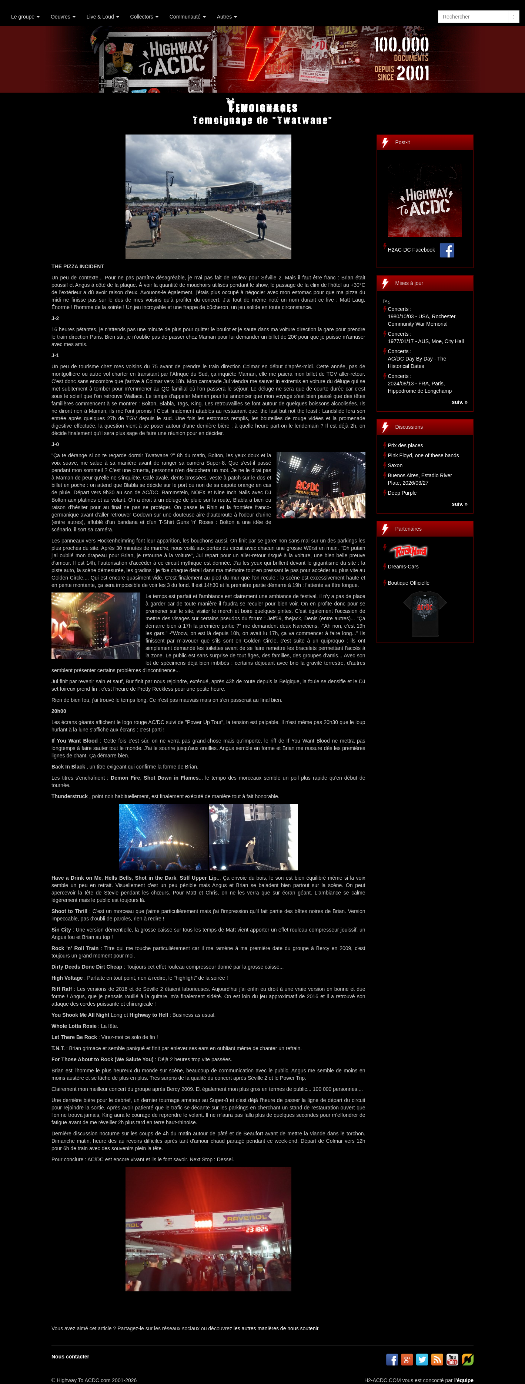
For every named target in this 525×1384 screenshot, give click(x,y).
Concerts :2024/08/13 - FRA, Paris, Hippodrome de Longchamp (420, 383)
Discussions (409, 427)
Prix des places (405, 445)
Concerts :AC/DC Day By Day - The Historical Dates (417, 358)
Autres (227, 17)
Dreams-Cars (403, 567)
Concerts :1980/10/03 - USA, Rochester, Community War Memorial (422, 316)
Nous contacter (70, 1357)
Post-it (402, 142)
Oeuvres (63, 17)
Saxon (395, 465)
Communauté (188, 17)
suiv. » (460, 402)
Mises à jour (409, 283)
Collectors (144, 17)
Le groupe (25, 17)
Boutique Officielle (409, 583)
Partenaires (408, 529)
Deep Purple (402, 493)
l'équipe (464, 1380)
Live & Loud (103, 17)
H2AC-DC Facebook (411, 250)
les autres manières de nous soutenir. (277, 1328)
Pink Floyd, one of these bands (423, 455)
